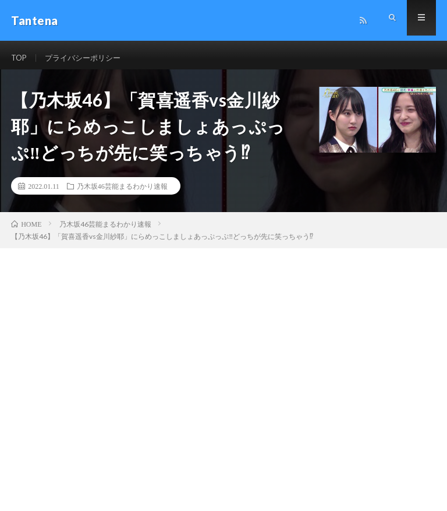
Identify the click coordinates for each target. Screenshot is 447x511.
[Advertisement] (223, 342)
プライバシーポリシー (87, 58)
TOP (20, 58)
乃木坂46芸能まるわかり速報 (122, 192)
